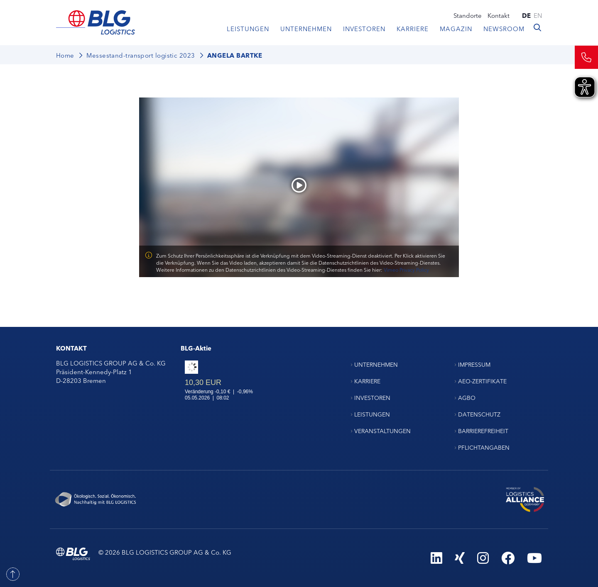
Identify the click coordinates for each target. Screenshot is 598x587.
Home (65, 55)
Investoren (364, 28)
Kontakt (499, 15)
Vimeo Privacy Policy (406, 269)
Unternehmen (306, 28)
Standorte (467, 15)
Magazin (456, 28)
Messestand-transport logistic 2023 (140, 55)
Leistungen (248, 28)
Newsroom (503, 28)
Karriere (413, 28)
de (526, 15)
